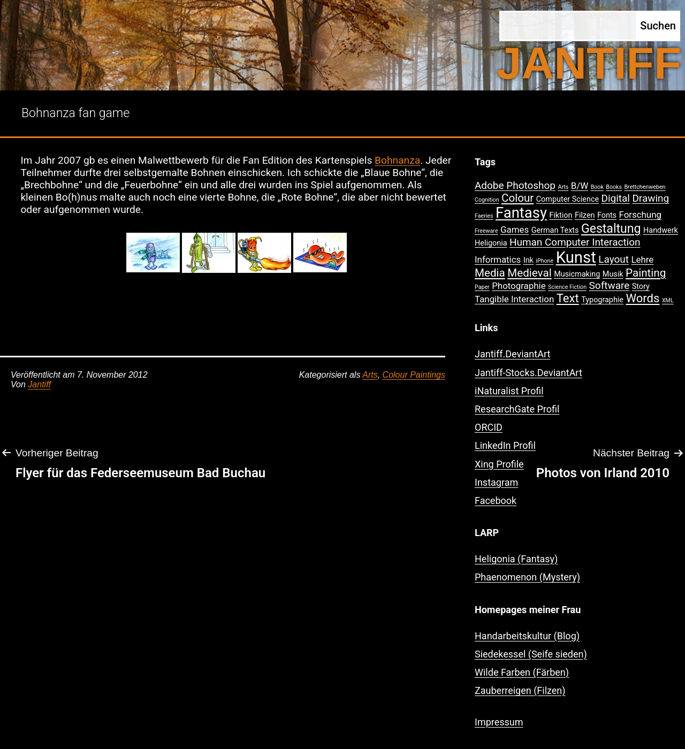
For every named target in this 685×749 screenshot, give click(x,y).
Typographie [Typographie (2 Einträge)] (602, 299)
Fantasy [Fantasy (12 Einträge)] (521, 212)
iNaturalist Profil (509, 390)
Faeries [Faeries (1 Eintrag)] (484, 215)
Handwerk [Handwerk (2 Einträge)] (660, 230)
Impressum (499, 722)
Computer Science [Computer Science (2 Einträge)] (567, 199)
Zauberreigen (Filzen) (520, 690)
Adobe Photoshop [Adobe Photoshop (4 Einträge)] (515, 185)
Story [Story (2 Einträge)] (641, 286)
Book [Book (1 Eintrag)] (597, 187)
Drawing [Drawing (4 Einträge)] (650, 198)
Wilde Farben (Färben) (522, 672)
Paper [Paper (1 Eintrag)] (482, 287)
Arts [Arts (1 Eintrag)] (563, 187)
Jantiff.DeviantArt (512, 354)
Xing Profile (499, 464)
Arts (369, 374)
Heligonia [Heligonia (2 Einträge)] (491, 243)
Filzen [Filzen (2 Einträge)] (585, 215)
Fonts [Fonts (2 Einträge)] (606, 215)
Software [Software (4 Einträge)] (609, 285)
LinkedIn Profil (505, 445)
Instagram (496, 482)
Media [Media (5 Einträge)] (490, 272)
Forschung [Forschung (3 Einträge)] (640, 214)
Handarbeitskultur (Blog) (527, 635)
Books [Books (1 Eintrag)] (614, 187)
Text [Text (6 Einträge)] (568, 298)
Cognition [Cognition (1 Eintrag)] (487, 199)
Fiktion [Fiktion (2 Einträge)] (560, 215)
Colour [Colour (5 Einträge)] (517, 198)
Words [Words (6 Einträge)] (642, 298)
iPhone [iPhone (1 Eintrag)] (544, 260)
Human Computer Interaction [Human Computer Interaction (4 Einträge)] (575, 242)
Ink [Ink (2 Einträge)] (528, 260)
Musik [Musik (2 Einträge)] (613, 274)
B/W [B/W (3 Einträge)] (579, 185)
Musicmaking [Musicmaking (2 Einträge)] (577, 274)
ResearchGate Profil (517, 409)
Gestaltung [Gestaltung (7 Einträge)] (611, 228)
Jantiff (39, 384)
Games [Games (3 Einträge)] (514, 229)
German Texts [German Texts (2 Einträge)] (555, 230)
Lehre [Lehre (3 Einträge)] (642, 259)
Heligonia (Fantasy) (516, 558)
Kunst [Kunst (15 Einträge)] (576, 257)
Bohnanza (397, 160)
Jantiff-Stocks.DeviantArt (528, 372)
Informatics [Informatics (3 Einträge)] (498, 259)
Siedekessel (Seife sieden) (531, 654)
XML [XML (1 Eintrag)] (668, 300)
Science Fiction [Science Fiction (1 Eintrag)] (567, 287)
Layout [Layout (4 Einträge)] (613, 259)
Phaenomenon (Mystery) (527, 577)
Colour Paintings (414, 374)
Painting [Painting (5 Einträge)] (646, 272)
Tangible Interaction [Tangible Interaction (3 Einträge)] (514, 299)
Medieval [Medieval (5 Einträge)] (529, 272)
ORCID (489, 427)
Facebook (495, 500)
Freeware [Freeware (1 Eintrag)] (486, 230)
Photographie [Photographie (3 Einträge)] (518, 285)
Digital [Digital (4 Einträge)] (616, 198)
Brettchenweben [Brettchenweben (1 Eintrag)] (644, 187)
